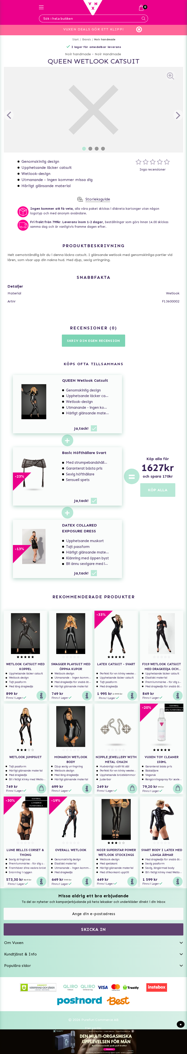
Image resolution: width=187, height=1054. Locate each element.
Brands (86, 39)
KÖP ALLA (158, 490)
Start (76, 39)
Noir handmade (105, 39)
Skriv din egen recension (93, 341)
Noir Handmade (108, 54)
